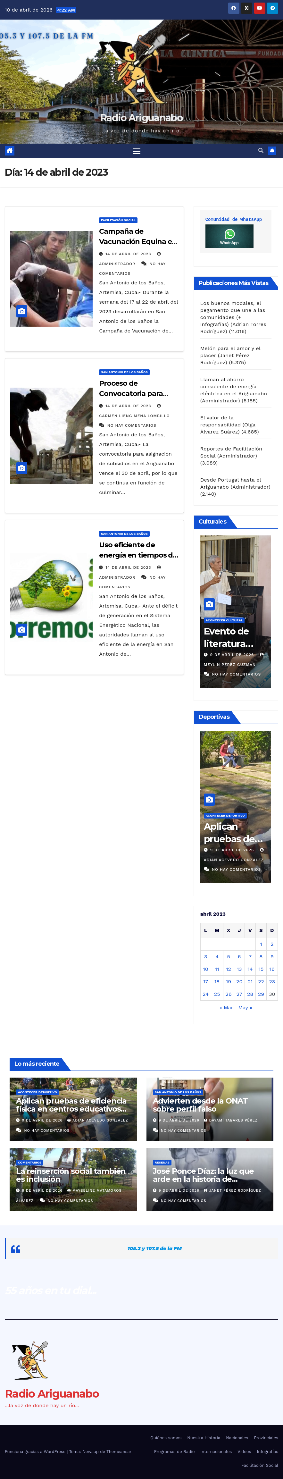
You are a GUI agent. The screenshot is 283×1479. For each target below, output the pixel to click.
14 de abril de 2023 (129, 254)
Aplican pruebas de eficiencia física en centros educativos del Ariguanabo (71, 1109)
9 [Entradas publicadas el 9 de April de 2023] (272, 957)
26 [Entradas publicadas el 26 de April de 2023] (229, 994)
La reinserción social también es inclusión (71, 1175)
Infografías (267, 1452)
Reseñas (162, 1162)
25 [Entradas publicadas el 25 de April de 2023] (217, 994)
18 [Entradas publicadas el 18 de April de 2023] (217, 982)
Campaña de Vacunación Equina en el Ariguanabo (137, 241)
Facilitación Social (118, 220)
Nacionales (237, 1437)
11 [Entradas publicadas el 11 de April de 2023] (217, 969)
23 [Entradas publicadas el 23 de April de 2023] (272, 982)
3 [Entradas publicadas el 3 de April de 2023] (205, 957)
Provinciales (266, 1437)
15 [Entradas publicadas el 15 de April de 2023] (261, 969)
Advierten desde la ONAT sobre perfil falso (200, 1105)
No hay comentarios (131, 426)
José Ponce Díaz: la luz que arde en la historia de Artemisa (203, 1179)
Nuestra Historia (203, 1437)
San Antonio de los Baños (124, 372)
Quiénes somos (165, 1437)
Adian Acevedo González (97, 1121)
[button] (260, 151)
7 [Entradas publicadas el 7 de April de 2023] (250, 957)
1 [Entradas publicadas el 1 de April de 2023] (261, 944)
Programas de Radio (174, 1452)
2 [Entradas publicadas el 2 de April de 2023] (272, 944)
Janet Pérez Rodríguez (232, 1191)
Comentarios (29, 1162)
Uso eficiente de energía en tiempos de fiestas (138, 555)
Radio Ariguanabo (141, 118)
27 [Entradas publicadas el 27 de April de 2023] (239, 994)
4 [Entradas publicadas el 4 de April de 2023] (217, 957)
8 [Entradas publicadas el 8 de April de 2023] (261, 957)
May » (245, 1008)
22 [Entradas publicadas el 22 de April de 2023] (261, 982)
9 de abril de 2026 (233, 655)
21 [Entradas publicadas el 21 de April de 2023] (250, 982)
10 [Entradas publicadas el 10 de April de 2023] (205, 969)
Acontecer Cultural (224, 620)
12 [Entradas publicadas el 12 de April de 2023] (228, 969)
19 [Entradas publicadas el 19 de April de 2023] (228, 982)
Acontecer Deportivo (225, 816)
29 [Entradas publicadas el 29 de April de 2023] (261, 994)
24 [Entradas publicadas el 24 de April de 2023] (206, 994)
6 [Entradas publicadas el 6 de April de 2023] (239, 957)
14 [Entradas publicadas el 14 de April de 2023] (250, 969)
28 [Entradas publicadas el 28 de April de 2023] (250, 994)
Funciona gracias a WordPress (36, 1452)
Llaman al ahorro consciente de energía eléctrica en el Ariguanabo (233, 386)
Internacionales (216, 1452)
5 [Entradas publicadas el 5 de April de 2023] (228, 957)
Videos (244, 1452)
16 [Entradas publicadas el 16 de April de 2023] (272, 969)
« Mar (226, 1008)
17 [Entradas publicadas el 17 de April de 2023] (205, 982)
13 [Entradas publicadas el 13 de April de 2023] (239, 969)
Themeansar (118, 1452)
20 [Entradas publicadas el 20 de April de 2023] (239, 982)
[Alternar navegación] (136, 151)
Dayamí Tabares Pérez (230, 1121)
